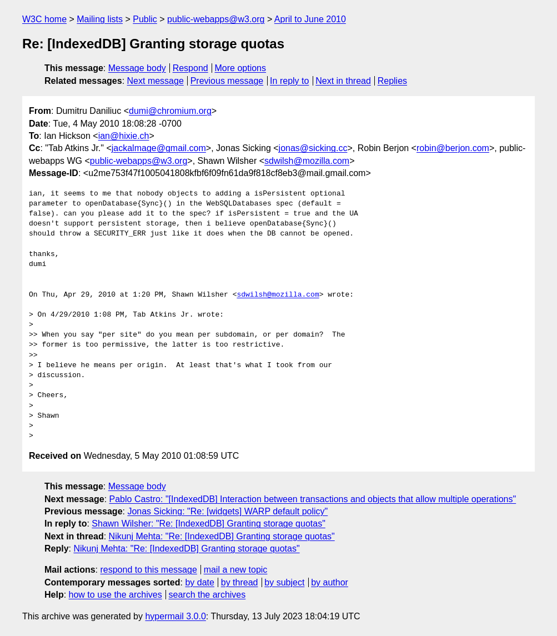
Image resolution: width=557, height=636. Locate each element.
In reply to (289, 81)
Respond (190, 68)
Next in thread (343, 81)
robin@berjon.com (453, 148)
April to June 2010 (310, 19)
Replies (392, 81)
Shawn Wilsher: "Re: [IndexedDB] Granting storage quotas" (208, 523)
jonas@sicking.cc (313, 148)
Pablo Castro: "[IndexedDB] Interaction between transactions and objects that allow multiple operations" (312, 499)
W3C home (44, 19)
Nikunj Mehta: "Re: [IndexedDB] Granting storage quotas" (222, 536)
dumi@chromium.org (170, 111)
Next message (155, 81)
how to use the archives (115, 594)
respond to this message (148, 569)
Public (145, 19)
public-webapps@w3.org (215, 19)
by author (329, 582)
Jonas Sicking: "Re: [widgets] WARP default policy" (227, 511)
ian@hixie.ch (123, 136)
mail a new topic (236, 569)
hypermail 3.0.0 (175, 616)
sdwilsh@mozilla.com (306, 161)
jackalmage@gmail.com (159, 148)
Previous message (227, 81)
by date (199, 582)
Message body (137, 68)
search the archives (207, 594)
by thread (239, 582)
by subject (284, 582)
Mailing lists (100, 19)
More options (241, 68)
